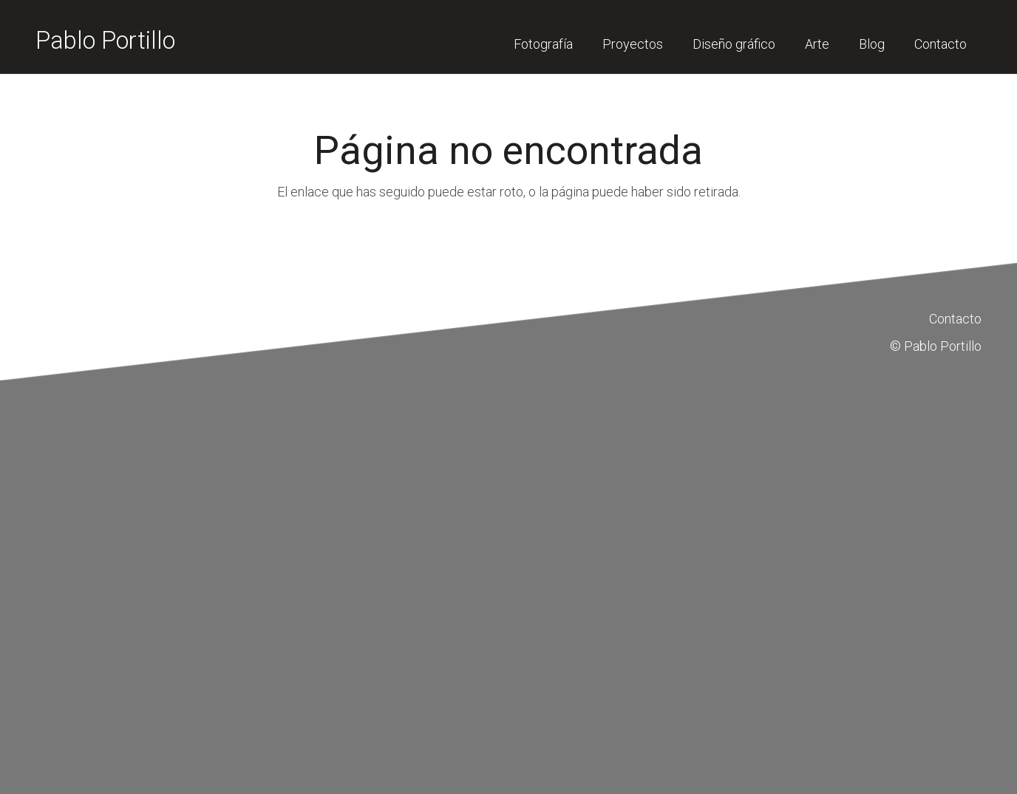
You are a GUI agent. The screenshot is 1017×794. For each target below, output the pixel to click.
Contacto (955, 318)
